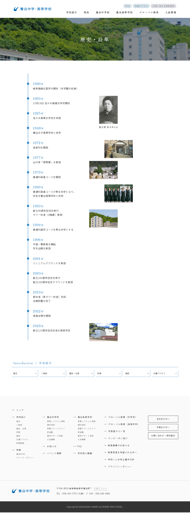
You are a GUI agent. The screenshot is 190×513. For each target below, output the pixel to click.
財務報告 (20, 443)
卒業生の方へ (163, 427)
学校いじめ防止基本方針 (121, 460)
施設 (127, 373)
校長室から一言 (116, 431)
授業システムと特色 (56, 421)
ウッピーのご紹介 (118, 438)
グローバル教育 (149, 13)
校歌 (99, 373)
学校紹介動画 (85, 453)
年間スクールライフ (56, 429)
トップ (20, 410)
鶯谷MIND (20, 454)
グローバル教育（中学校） (122, 417)
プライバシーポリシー (120, 466)
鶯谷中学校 (104, 13)
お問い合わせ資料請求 (163, 6)
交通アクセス (140, 6)
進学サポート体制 (55, 436)
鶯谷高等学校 (125, 13)
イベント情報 (54, 453)
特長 (88, 13)
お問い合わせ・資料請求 (163, 436)
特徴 (18, 450)
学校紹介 (73, 13)
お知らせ (52, 446)
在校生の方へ (163, 419)
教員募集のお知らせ (119, 445)
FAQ (126, 6)
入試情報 (170, 13)
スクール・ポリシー (25, 458)
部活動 (50, 432)
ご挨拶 (44, 373)
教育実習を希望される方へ (122, 452)
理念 (15, 373)
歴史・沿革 (74, 373)
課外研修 (51, 425)
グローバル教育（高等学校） (124, 424)
